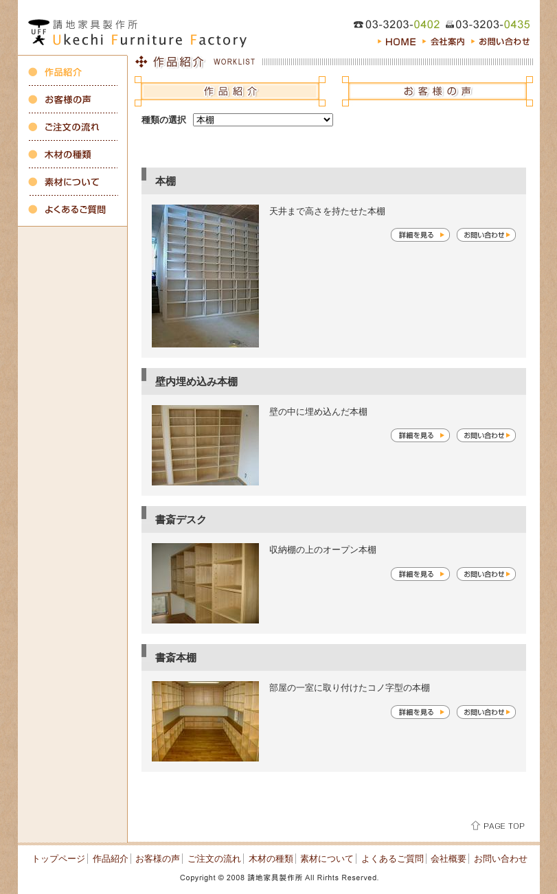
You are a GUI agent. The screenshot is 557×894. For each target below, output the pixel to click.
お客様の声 (157, 858)
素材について (327, 858)
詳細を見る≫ (420, 235)
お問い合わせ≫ (486, 235)
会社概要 (448, 858)
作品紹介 (110, 858)
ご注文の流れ (214, 858)
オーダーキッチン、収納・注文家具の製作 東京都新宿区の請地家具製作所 (141, 27)
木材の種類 (271, 858)
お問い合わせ (500, 858)
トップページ (58, 858)
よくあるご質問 (392, 858)
